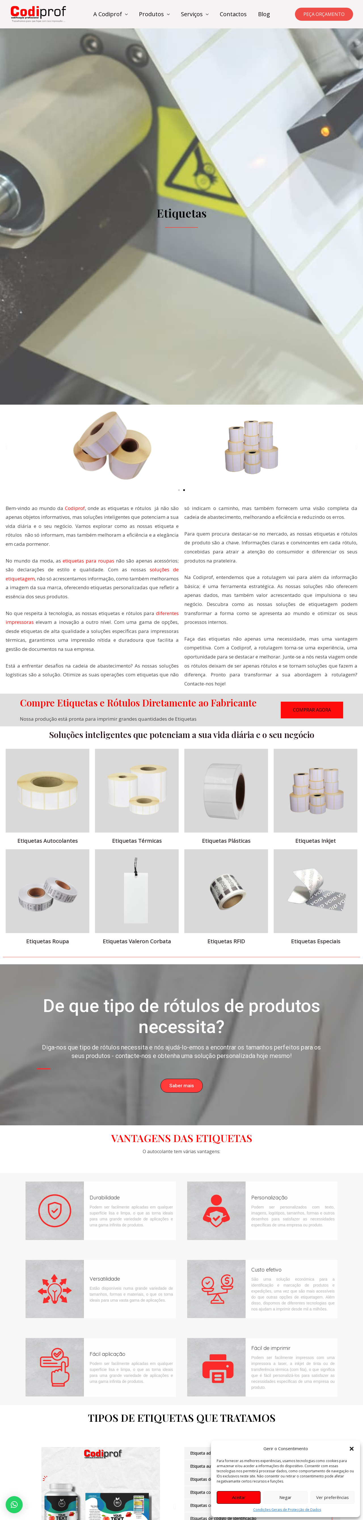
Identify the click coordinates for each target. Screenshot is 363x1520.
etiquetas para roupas (88, 560)
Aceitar (239, 1497)
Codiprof (75, 508)
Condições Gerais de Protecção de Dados (287, 1509)
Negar (285, 1497)
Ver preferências (332, 1497)
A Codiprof (107, 14)
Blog (264, 14)
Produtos (151, 14)
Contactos (233, 14)
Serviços (192, 14)
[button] (351, 1449)
